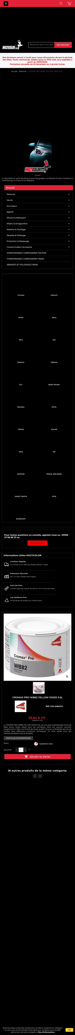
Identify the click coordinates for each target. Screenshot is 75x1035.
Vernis (10, 200)
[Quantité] (21, 749)
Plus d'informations (46, 1032)
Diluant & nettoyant (16, 218)
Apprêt (10, 212)
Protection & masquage (18, 241)
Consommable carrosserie (19, 247)
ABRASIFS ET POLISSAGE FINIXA (22, 265)
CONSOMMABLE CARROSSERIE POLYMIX (26, 253)
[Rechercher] (41, 44)
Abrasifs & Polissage (16, 235)
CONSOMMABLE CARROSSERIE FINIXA (25, 259)
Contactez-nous (37, 543)
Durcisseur (12, 206)
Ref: (48, 706)
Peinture (11, 194)
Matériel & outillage (16, 229)
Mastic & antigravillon (17, 224)
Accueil (10, 187)
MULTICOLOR (6, 3)
